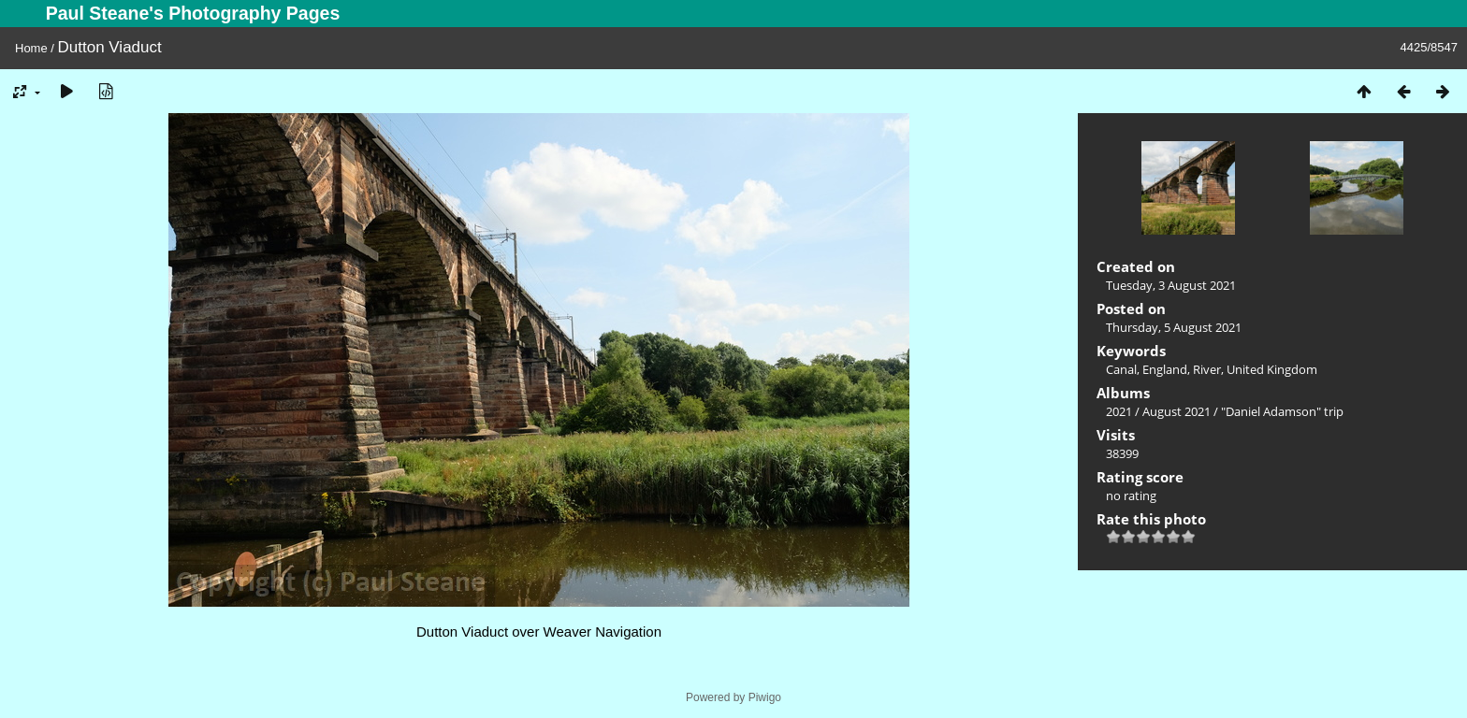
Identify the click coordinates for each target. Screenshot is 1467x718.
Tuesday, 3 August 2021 (1171, 285)
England (1164, 369)
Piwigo (764, 697)
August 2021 (1176, 411)
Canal (1121, 369)
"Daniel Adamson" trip (1282, 411)
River (1207, 369)
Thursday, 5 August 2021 (1174, 327)
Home (31, 48)
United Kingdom (1272, 369)
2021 (1119, 411)
